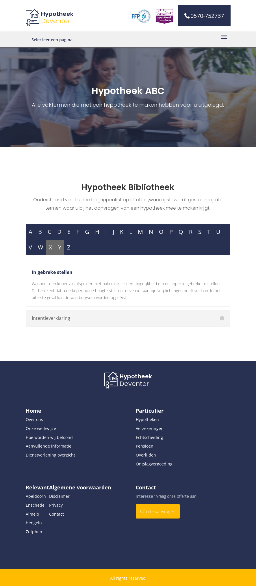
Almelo (32, 514)
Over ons (34, 419)
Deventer (55, 20)
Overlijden (146, 455)
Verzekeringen (150, 428)
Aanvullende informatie (48, 446)
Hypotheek (57, 14)
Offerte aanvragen (157, 511)
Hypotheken (147, 419)
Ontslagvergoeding (154, 464)
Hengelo (34, 522)
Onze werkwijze (41, 428)
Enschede (35, 505)
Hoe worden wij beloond (49, 437)
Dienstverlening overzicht (50, 455)
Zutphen (34, 531)
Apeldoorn (36, 496)
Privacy (56, 505)
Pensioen (144, 446)
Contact (56, 514)
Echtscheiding (149, 437)
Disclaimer (59, 496)
